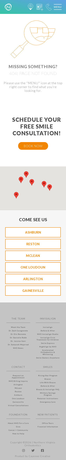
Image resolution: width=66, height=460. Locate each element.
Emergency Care (48, 402)
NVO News (18, 348)
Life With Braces (48, 382)
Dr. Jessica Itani (18, 341)
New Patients (48, 414)
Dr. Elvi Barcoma (18, 334)
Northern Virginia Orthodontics (39, 444)
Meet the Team (18, 327)
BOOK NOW (33, 146)
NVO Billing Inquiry (18, 381)
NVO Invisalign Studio (47, 334)
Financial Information (48, 427)
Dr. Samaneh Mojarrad (18, 344)
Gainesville (33, 291)
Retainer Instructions (47, 398)
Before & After (48, 331)
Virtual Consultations (18, 405)
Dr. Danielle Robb (18, 338)
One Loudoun (33, 267)
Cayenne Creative (39, 456)
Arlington (33, 279)
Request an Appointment (18, 376)
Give (18, 427)
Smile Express (48, 343)
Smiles (48, 366)
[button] (21, 180)
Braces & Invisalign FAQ (47, 389)
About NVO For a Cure (18, 423)
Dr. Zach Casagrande (18, 331)
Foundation (18, 414)
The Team (18, 318)
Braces (48, 379)
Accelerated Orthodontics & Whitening (48, 352)
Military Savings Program (48, 394)
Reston (33, 244)
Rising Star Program (47, 375)
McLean (33, 256)
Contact (18, 366)
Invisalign (48, 318)
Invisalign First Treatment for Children (48, 339)
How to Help (18, 434)
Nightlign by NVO (47, 347)
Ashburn (33, 232)
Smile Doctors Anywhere (48, 358)
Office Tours (48, 423)
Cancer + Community (18, 430)
